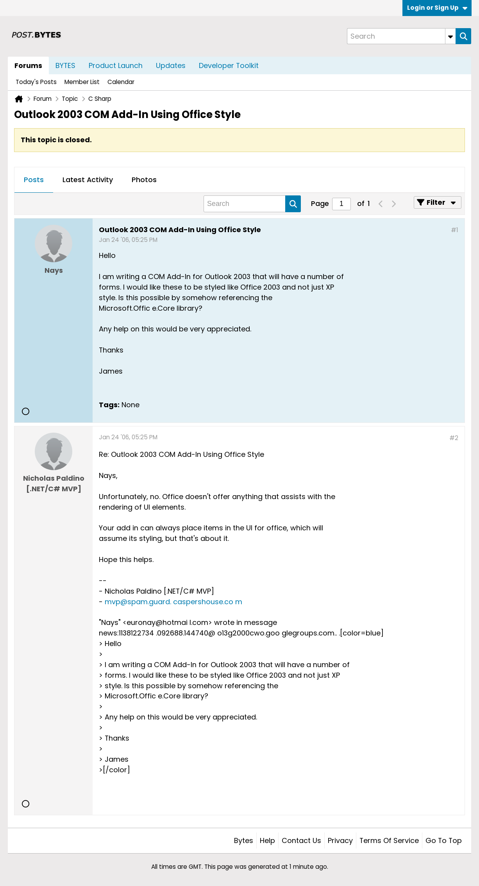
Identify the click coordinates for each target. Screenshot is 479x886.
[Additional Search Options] (450, 36)
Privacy (340, 840)
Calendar (120, 82)
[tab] (33, 180)
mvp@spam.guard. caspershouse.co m (173, 602)
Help (267, 840)
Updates (171, 65)
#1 (454, 230)
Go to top (443, 840)
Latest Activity (88, 179)
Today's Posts (36, 82)
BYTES (65, 65)
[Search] (401, 36)
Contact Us (301, 840)
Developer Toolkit (229, 65)
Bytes (243, 840)
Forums (28, 65)
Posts (34, 179)
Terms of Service (389, 840)
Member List (82, 82)
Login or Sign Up (437, 8)
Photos (144, 179)
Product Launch (116, 65)
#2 (453, 438)
